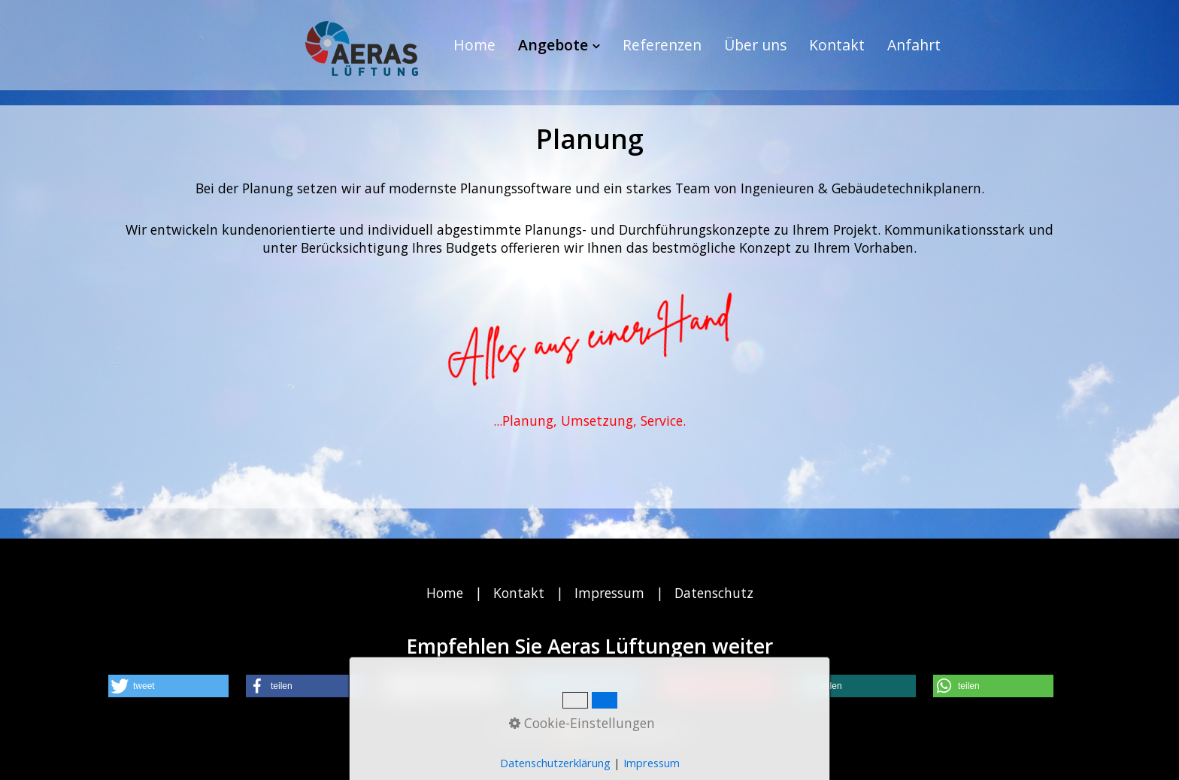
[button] (168, 686)
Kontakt (837, 45)
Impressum (609, 593)
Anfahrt (914, 45)
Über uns (755, 45)
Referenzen (662, 45)
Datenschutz (713, 593)
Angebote (559, 45)
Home (474, 45)
